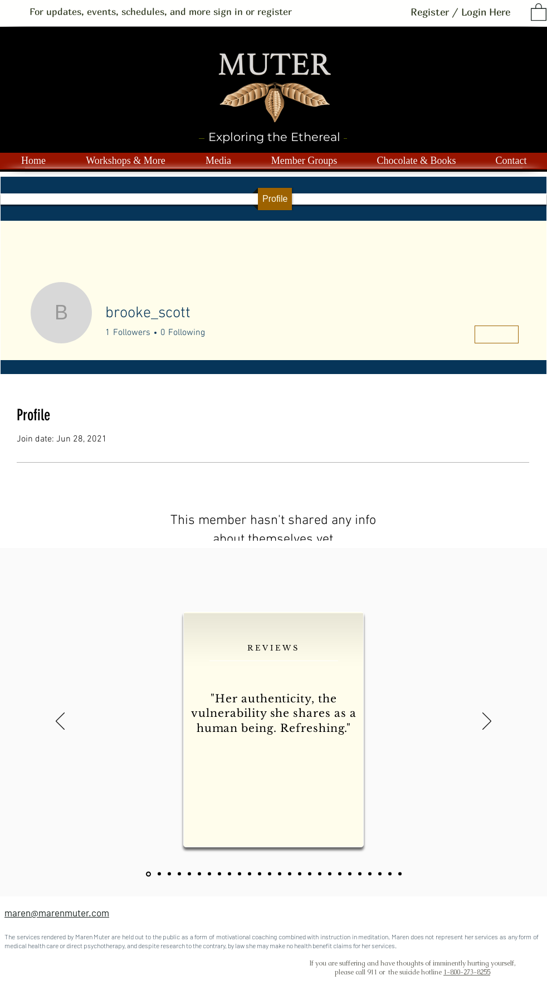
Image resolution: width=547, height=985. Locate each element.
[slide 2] (179, 874)
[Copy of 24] (390, 874)
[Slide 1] (159, 874)
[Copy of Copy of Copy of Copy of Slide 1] (319, 874)
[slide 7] (229, 874)
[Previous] (60, 721)
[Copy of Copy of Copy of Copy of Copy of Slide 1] (329, 874)
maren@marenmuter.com (56, 912)
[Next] (486, 721)
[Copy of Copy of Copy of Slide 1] (309, 874)
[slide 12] (279, 874)
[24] (380, 874)
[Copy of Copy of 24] (400, 874)
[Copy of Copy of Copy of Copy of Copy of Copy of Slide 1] (339, 874)
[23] (169, 874)
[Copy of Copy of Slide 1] (299, 874)
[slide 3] (189, 874)
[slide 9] (249, 874)
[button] (538, 11)
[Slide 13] (289, 874)
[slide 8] (239, 874)
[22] (148, 873)
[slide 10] (259, 874)
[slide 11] (269, 874)
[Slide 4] (199, 874)
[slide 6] (219, 874)
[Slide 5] (209, 874)
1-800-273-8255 (466, 972)
